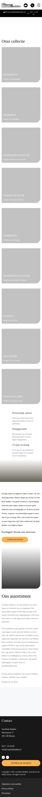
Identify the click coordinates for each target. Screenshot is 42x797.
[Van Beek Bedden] (12, 5)
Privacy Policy (8, 789)
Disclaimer (6, 793)
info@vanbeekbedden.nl (11, 749)
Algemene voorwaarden (11, 784)
